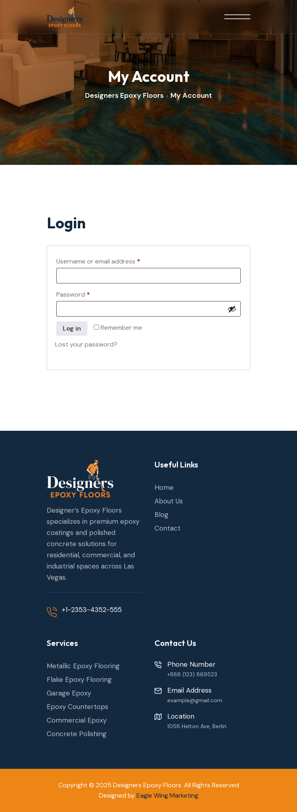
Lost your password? (86, 344)
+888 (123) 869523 (192, 674)
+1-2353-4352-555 (92, 609)
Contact (167, 528)
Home (164, 487)
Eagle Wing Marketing (167, 795)
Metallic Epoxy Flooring (83, 665)
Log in (72, 328)
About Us (168, 501)
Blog (161, 514)
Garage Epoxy (69, 693)
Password (85, 293)
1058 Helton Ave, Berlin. (197, 726)
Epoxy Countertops (77, 706)
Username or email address (111, 260)
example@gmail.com (194, 700)
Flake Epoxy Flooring (79, 679)
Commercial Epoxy (77, 720)
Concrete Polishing (77, 733)
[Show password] (232, 309)
